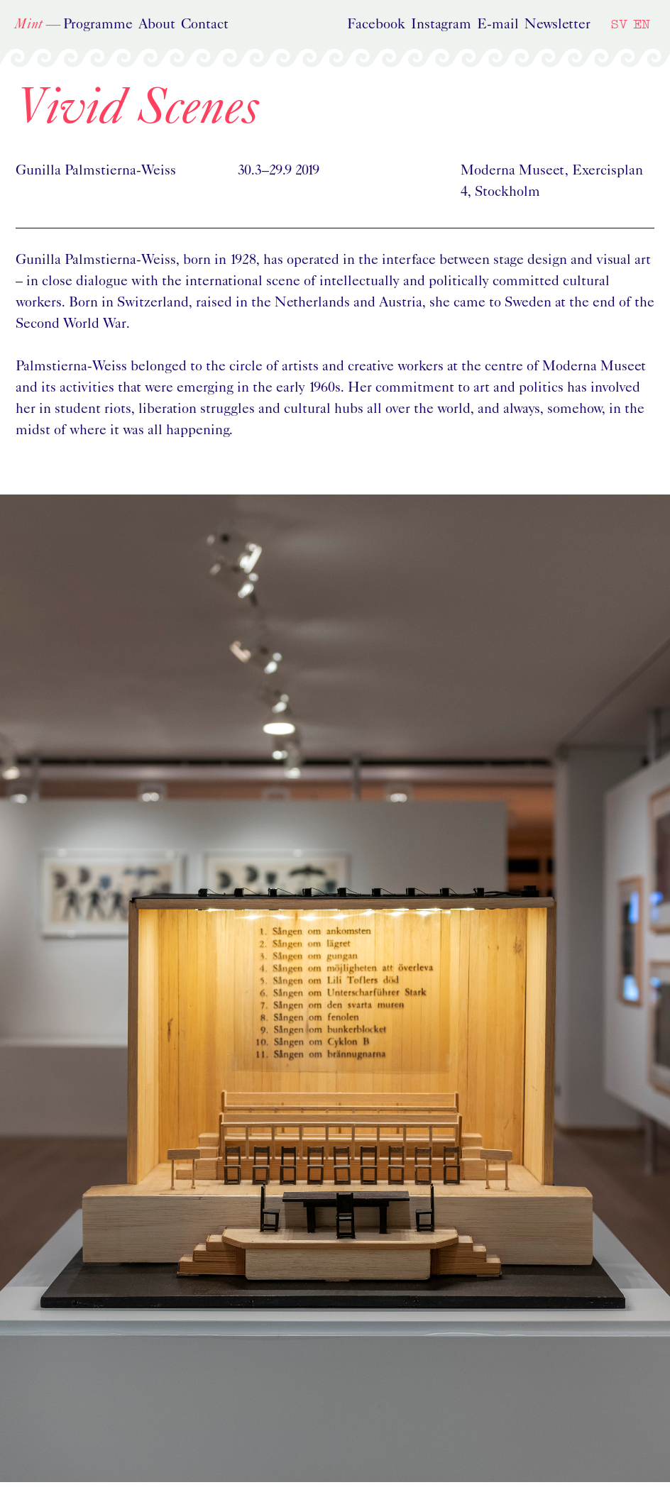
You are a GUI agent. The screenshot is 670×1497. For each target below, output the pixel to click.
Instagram (441, 24)
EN (641, 23)
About (156, 24)
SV (618, 23)
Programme (98, 24)
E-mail (498, 24)
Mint (28, 24)
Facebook (376, 24)
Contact (205, 24)
